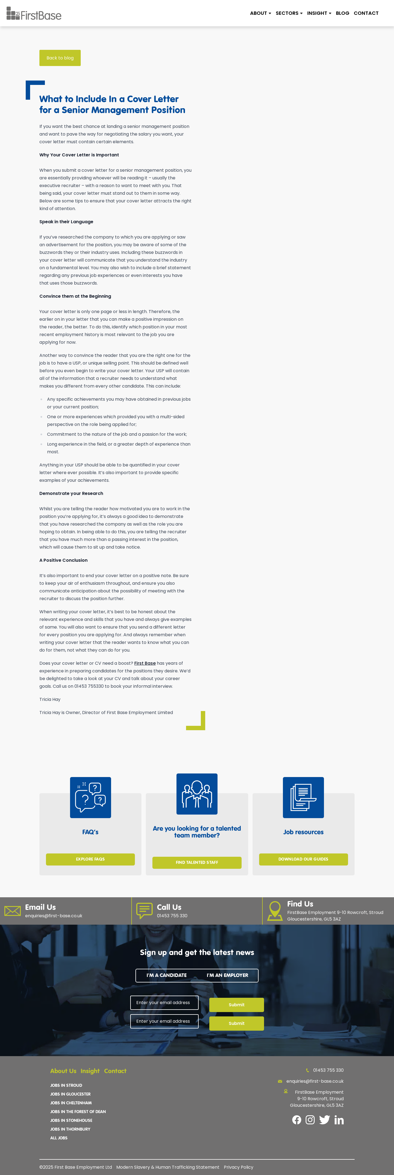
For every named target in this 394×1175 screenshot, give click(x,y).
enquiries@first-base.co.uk (311, 1081)
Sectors (287, 13)
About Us (63, 1071)
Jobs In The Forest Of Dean (78, 1112)
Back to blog (60, 58)
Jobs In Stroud (66, 1086)
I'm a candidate (167, 975)
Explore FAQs (90, 859)
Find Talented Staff (197, 863)
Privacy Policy (238, 1167)
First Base (145, 663)
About (258, 13)
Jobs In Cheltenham (71, 1103)
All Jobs (59, 1138)
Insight (317, 13)
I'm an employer (227, 975)
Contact (366, 13)
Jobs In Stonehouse (71, 1121)
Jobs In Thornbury (70, 1129)
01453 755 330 (325, 1070)
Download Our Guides (304, 859)
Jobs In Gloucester (70, 1094)
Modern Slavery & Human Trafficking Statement (167, 1167)
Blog (342, 13)
